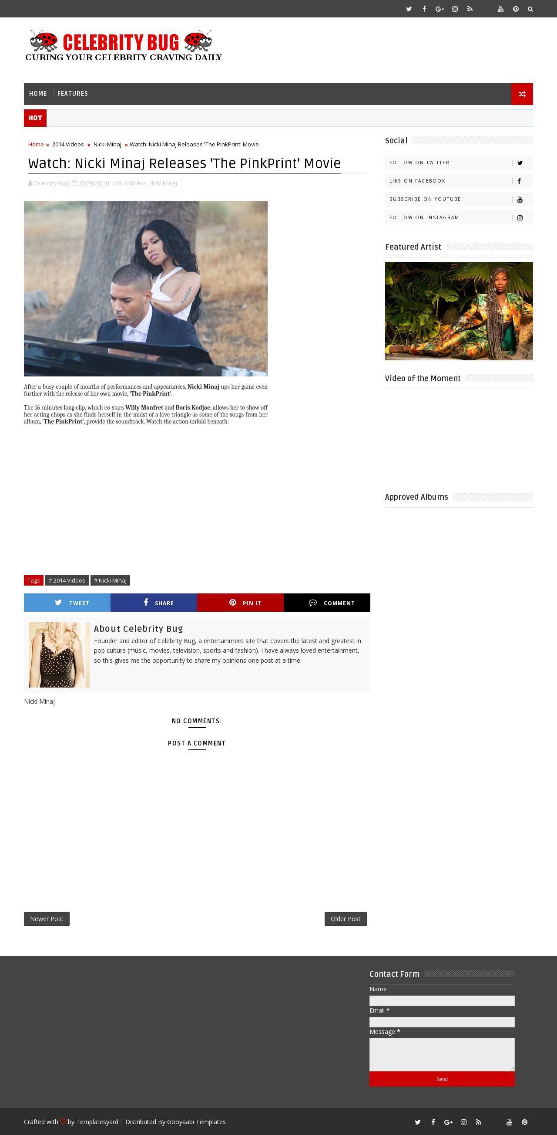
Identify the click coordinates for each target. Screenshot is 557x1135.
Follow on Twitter (461, 162)
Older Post (346, 919)
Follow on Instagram (461, 217)
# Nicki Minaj (110, 580)
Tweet (72, 603)
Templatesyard (97, 1122)
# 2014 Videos (67, 580)
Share (159, 603)
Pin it (245, 603)
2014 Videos (68, 144)
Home (38, 94)
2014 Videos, (131, 183)
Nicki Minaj (107, 144)
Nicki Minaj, (163, 183)
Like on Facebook (461, 181)
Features (72, 94)
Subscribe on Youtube (461, 199)
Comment (332, 603)
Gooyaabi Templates (196, 1122)
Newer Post (47, 919)
